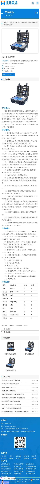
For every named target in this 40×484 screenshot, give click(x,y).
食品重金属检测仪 (18, 469)
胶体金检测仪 (4, 476)
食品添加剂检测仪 (31, 466)
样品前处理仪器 (30, 473)
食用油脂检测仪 (5, 471)
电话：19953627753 (8, 74)
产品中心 (16, 22)
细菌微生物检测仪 (31, 469)
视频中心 (33, 456)
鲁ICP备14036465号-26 (28, 482)
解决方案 (18, 456)
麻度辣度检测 (17, 473)
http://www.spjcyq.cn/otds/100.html (18, 325)
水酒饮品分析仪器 (18, 471)
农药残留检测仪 (5, 464)
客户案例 (26, 456)
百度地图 (33, 458)
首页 (11, 22)
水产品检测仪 (17, 466)
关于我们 (11, 458)
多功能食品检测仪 (18, 464)
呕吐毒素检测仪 (33, 22)
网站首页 (3, 456)
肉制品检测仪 (30, 464)
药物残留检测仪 (5, 466)
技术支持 (3, 458)
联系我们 (18, 458)
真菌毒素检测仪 (23, 22)
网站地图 (26, 458)
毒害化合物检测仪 (6, 469)
